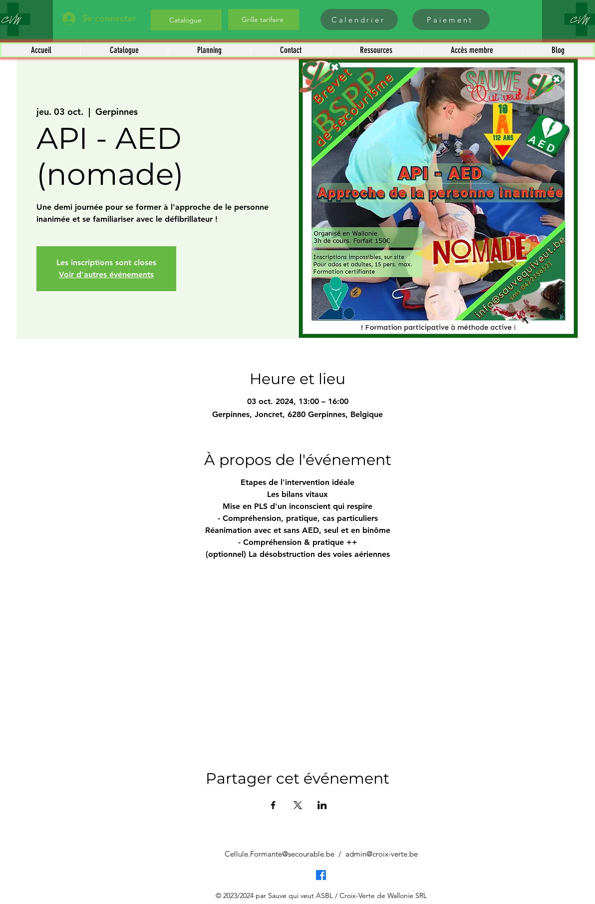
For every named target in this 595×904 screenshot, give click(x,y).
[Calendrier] (359, 19)
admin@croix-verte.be (381, 854)
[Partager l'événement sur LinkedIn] (322, 805)
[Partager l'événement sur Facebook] (273, 805)
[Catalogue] (186, 19)
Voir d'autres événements (106, 274)
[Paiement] (451, 19)
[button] (124, 50)
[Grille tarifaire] (263, 19)
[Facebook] (321, 875)
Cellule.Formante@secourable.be (279, 854)
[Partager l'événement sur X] (297, 805)
